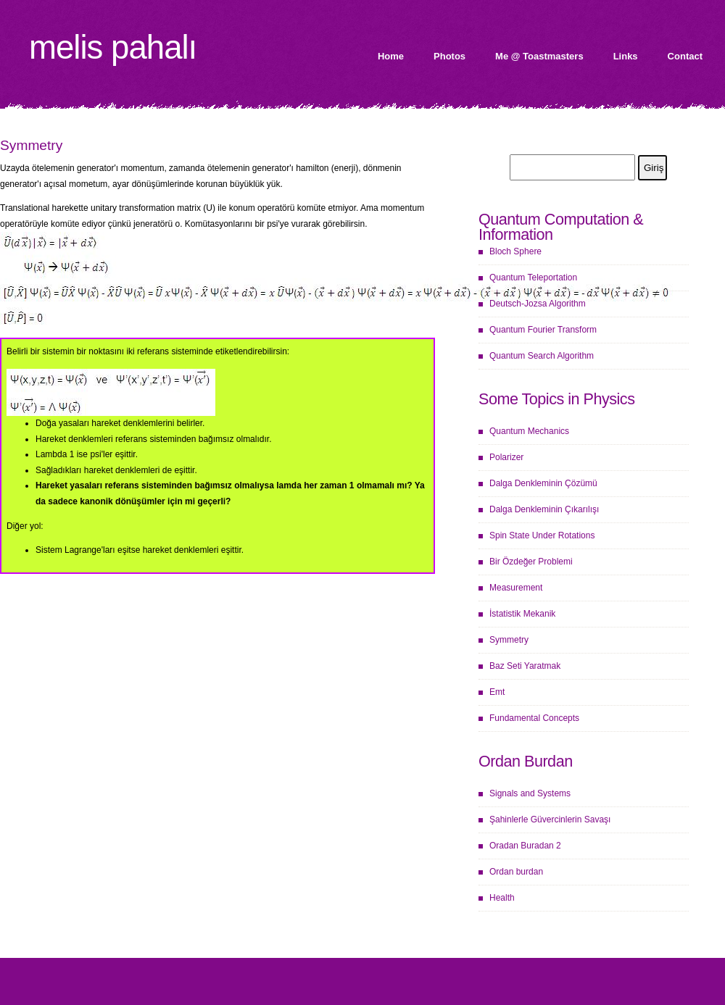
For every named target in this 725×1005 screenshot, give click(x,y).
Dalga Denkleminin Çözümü (543, 483)
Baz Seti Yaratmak (524, 666)
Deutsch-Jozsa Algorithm (537, 304)
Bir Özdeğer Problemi (531, 561)
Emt (497, 692)
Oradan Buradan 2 (525, 846)
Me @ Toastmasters (539, 56)
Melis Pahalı (112, 47)
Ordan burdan (516, 872)
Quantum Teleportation (533, 277)
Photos (449, 56)
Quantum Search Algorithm (541, 356)
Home (391, 56)
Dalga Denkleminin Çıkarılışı (544, 509)
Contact (685, 56)
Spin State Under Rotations (541, 535)
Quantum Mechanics (529, 431)
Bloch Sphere (515, 251)
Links (625, 56)
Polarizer (506, 457)
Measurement (515, 588)
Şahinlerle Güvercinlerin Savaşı (549, 819)
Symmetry (509, 640)
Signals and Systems (530, 793)
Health (502, 898)
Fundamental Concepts (534, 718)
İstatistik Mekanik (522, 614)
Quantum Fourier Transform (543, 330)
